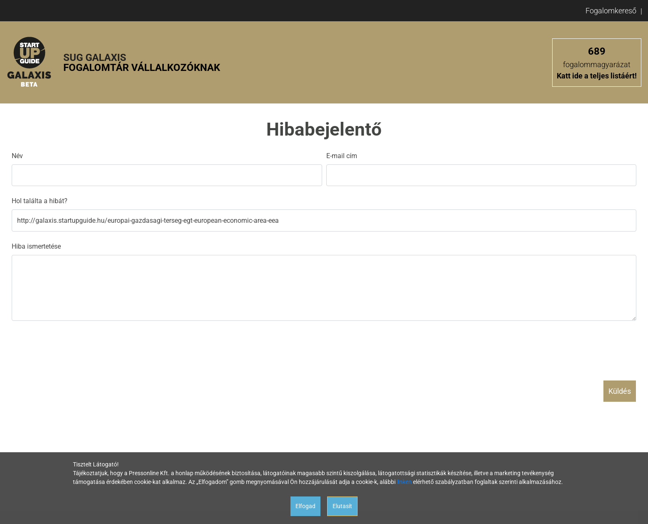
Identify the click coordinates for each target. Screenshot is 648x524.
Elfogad (305, 506)
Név (17, 156)
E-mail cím (341, 156)
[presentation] (75, 347)
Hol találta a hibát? (40, 201)
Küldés (619, 391)
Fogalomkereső (610, 10)
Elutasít (342, 506)
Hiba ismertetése (36, 246)
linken (404, 482)
